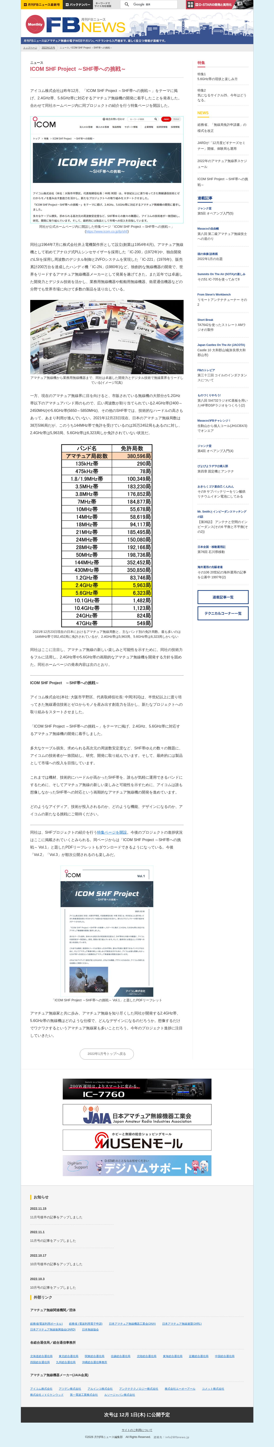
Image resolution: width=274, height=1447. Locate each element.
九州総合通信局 (66, 1362)
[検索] (148, 4)
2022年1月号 (48, 47)
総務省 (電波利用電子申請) (85, 1323)
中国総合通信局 (224, 1356)
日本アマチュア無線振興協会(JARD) (53, 1329)
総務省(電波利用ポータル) (46, 1323)
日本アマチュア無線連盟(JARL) (181, 1323)
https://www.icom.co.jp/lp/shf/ (107, 231)
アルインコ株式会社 (100, 1388)
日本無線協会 (90, 1329)
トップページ (30, 47)
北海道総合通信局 (41, 1356)
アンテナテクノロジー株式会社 (138, 1388)
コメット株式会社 (213, 1388)
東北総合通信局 (68, 1356)
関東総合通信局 (94, 1356)
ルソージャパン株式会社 (119, 1394)
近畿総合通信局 (198, 1356)
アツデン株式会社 (70, 1388)
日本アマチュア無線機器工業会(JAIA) (132, 1323)
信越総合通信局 (120, 1356)
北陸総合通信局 (146, 1356)
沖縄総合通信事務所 (94, 1362)
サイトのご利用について (137, 1430)
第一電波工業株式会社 (84, 1394)
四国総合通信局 (40, 1362)
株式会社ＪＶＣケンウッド (47, 1394)
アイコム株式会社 (41, 1388)
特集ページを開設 (112, 832)
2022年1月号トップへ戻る (107, 1054)
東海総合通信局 (172, 1356)
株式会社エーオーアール (180, 1388)
